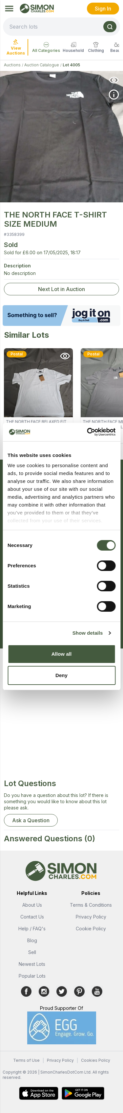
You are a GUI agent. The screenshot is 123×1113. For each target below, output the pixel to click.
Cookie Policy (91, 928)
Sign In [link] (103, 8)
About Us (32, 905)
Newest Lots (32, 964)
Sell (32, 952)
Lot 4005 (71, 64)
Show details (87, 633)
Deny (61, 675)
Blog (32, 940)
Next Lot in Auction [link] (61, 289)
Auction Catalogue (41, 64)
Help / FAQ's (32, 928)
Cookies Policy (95, 1060)
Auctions (12, 64)
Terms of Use (26, 1060)
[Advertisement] (61, 716)
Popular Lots (32, 976)
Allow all (61, 654)
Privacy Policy (91, 917)
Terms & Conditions (91, 905)
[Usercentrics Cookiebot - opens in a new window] (87, 432)
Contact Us (32, 917)
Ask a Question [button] (31, 820)
